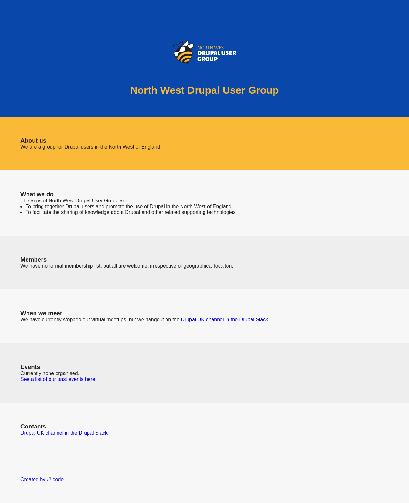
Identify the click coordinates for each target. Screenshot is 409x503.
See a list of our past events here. (58, 379)
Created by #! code (42, 479)
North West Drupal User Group (204, 90)
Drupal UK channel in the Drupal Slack (224, 319)
